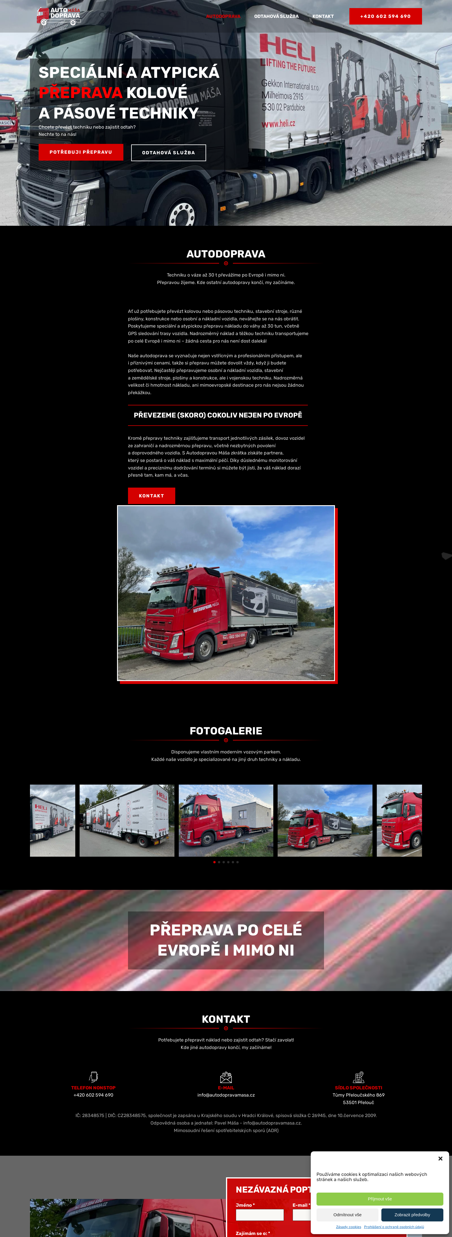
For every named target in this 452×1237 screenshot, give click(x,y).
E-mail (301, 1028)
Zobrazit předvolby (412, 1214)
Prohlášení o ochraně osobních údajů (394, 1227)
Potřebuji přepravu (81, 152)
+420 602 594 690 (385, 16)
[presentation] (273, 1157)
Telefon (360, 1028)
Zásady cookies (348, 1227)
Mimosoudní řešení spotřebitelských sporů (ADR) (226, 953)
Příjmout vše (380, 1198)
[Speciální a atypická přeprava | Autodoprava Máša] (127, 678)
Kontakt (323, 16)
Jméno (245, 1028)
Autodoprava (223, 16)
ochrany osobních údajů (322, 1137)
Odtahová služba (276, 16)
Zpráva (244, 1081)
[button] (440, 1158)
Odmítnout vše (348, 1214)
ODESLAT (270, 1183)
